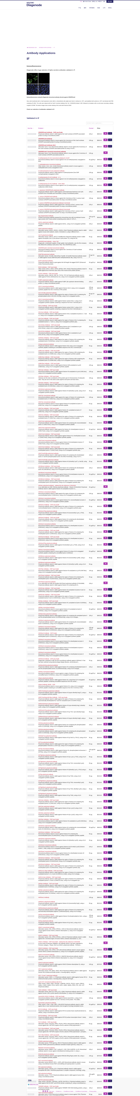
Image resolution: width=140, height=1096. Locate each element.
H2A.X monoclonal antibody (46, 286)
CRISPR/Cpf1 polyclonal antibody (51, 190)
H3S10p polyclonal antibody (46, 723)
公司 (104, 7)
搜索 (110, 1)
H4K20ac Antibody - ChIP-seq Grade (48, 819)
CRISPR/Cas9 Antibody (45, 138)
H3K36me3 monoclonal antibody (47, 472)
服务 (85, 7)
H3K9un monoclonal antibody (46, 671)
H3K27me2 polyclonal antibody (47, 427)
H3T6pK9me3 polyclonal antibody (47, 793)
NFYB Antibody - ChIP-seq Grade (47, 1015)
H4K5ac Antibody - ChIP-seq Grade (48, 883)
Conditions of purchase (81, 1091)
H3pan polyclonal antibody (45, 678)
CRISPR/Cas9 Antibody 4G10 (47, 145)
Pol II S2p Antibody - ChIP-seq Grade (48, 1028)
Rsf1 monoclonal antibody (45, 1060)
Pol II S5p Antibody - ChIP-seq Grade (48, 1035)
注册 (104, 1)
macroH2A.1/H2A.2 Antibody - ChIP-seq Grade (51, 996)
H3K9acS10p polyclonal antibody (47, 614)
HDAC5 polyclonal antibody (46, 962)
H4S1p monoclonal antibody (46, 914)
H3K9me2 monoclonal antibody (47, 626)
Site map (51, 1091)
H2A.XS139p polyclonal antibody (47, 293)
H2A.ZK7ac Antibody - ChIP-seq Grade (49, 331)
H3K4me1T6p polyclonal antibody (47, 511)
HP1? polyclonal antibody (45, 969)
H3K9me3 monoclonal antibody (47, 646)
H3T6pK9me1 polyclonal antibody (47, 781)
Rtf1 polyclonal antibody (45, 1067)
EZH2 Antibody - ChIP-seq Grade (47, 267)
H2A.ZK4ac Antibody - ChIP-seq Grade (49, 325)
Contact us (58, 1091)
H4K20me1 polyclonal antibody (47, 826)
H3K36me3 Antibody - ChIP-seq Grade (49, 479)
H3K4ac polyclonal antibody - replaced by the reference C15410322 (57, 485)
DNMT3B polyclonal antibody (46, 254)
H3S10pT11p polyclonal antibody (47, 736)
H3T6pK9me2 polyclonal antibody (47, 787)
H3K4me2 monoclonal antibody (47, 524)
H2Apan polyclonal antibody (46, 344)
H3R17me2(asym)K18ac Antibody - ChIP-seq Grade (52, 697)
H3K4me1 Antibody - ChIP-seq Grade (48, 504)
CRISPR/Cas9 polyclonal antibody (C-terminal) (54, 203)
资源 (98, 7)
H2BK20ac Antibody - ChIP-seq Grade (49, 363)
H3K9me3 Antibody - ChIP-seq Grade (48, 659)
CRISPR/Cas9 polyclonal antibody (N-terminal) (54, 209)
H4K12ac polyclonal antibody (46, 806)
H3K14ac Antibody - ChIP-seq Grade (48, 370)
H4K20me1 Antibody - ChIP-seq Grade (49, 832)
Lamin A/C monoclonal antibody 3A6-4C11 (50, 982)
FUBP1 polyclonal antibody (45, 280)
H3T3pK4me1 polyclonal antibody (47, 761)
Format (91, 128)
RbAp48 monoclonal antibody (46, 1047)
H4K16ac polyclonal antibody (46, 813)
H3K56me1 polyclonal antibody (47, 556)
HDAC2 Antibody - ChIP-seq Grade (48, 948)
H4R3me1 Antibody (43, 897)
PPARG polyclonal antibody (46, 1041)
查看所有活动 (34, 1084)
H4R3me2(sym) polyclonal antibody (48, 908)
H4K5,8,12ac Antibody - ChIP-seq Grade (49, 877)
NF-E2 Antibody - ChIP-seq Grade (47, 1009)
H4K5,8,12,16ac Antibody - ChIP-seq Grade (50, 870)
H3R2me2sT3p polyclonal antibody (48, 710)
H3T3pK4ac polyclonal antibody (47, 755)
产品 (79, 7)
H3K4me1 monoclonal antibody (47, 492)
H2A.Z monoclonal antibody (46, 299)
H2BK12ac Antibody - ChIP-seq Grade (49, 350)
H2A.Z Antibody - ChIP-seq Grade (47, 305)
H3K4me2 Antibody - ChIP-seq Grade (48, 517)
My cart (95, 1)
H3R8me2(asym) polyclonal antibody (48, 716)
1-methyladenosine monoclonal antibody (49, 164)
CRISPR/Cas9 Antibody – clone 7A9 (48, 241)
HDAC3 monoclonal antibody (46, 954)
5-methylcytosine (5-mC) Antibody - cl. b (49, 177)
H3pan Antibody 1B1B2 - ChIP (46, 684)
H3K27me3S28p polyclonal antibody (48, 453)
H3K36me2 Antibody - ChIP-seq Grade (49, 466)
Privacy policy (92, 1091)
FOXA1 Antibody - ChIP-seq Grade (48, 273)
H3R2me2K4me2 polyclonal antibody (48, 704)
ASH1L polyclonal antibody (45, 222)
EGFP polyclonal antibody (45, 260)
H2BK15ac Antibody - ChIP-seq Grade (49, 357)
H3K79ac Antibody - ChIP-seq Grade (48, 569)
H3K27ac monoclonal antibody (46, 395)
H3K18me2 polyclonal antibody (47, 389)
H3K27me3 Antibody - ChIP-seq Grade (49, 434)
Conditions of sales (68, 1091)
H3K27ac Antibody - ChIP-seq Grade (48, 408)
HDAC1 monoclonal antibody (46, 927)
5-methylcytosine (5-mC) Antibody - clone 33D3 (51, 183)
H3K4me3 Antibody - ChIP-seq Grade (48, 530)
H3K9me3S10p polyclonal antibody (48, 665)
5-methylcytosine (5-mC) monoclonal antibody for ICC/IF (54, 158)
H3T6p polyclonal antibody (45, 774)
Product (40, 128)
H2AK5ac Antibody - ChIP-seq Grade (48, 338)
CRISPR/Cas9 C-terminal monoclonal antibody (52, 151)
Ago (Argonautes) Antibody (45, 216)
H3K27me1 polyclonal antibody (47, 421)
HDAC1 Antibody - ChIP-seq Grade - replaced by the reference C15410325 (59, 942)
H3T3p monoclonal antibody (46, 748)
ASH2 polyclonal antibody (45, 228)
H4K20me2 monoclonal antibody (47, 845)
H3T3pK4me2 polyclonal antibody (47, 768)
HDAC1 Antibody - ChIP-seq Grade (48, 935)
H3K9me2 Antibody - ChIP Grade (47, 633)
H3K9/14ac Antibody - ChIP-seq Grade (49, 588)
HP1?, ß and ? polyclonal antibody (47, 975)
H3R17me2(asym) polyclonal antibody (49, 691)
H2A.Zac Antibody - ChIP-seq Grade (48, 312)
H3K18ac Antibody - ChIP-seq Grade (48, 376)
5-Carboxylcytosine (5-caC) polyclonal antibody (51, 171)
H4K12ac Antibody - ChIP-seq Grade (48, 800)
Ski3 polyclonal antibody (45, 1073)
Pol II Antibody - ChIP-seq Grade (47, 1022)
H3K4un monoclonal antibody (46, 549)
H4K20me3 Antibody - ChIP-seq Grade (49, 858)
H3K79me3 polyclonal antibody (47, 582)
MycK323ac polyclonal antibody (47, 1003)
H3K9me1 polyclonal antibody (46, 620)
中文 (81, 1)
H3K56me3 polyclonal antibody (47, 562)
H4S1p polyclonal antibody (45, 921)
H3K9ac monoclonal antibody (46, 607)
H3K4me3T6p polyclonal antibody (47, 543)
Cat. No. (30, 128)
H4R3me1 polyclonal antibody (46, 901)
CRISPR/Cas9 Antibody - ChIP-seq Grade (50, 132)
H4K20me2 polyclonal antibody (47, 838)
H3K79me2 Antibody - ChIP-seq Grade (49, 575)
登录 (100, 1)
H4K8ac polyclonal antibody (46, 890)
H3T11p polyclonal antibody (46, 742)
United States (87, 1)
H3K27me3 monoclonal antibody (47, 440)
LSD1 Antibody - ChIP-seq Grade (47, 990)
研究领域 (91, 7)
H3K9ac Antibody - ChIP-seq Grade (48, 601)
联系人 (110, 7)
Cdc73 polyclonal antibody (45, 235)
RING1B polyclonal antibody (46, 1054)
